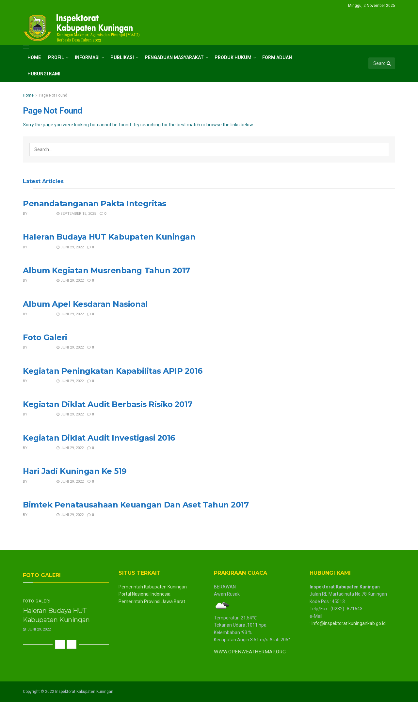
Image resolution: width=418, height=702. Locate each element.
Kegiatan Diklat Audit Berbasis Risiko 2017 (107, 404)
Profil (56, 57)
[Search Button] (389, 63)
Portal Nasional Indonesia (144, 594)
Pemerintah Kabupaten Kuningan (153, 586)
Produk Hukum (233, 57)
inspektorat (40, 213)
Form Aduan (277, 57)
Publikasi (122, 57)
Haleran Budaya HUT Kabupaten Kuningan (109, 237)
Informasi (87, 57)
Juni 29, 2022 (70, 247)
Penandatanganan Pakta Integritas (94, 203)
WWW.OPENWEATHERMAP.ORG (250, 652)
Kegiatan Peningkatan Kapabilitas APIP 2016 (112, 371)
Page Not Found (53, 95)
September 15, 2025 (76, 213)
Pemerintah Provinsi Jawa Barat (152, 601)
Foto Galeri (45, 337)
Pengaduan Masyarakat (174, 57)
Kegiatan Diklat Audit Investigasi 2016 (99, 438)
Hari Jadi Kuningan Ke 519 (75, 471)
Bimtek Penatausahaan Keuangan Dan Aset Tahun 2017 (136, 504)
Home (34, 57)
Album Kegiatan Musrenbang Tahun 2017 (106, 270)
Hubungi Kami (43, 73)
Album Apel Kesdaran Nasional (85, 304)
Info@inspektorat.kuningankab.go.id (349, 623)
